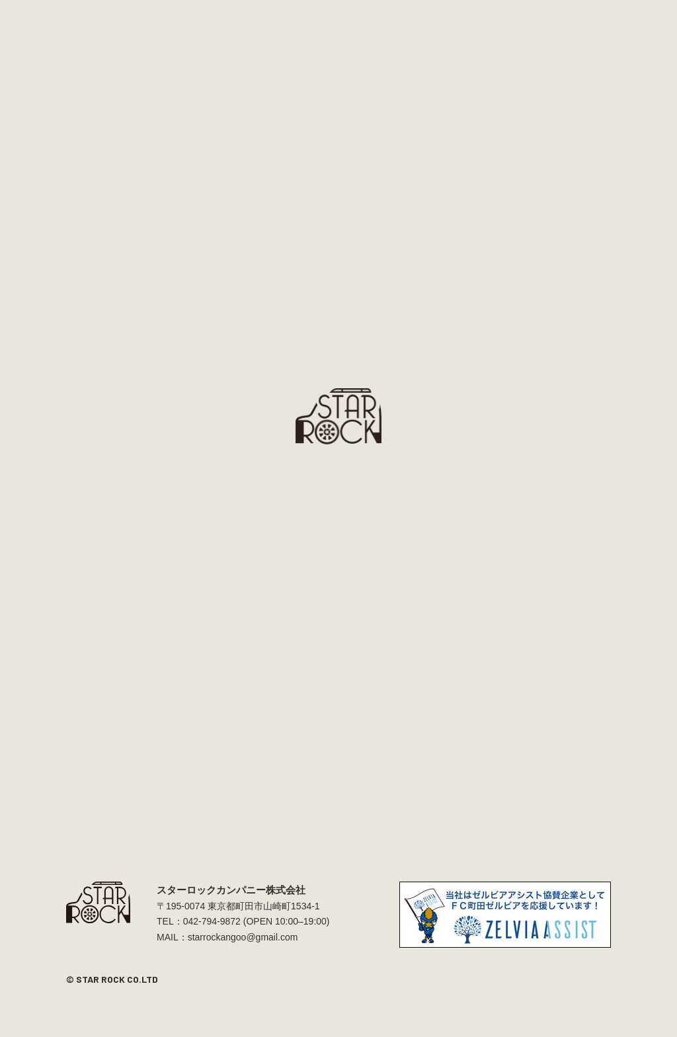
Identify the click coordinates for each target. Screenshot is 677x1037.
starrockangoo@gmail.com (243, 937)
